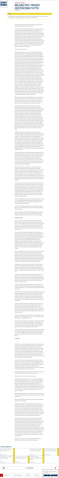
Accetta (47, 475)
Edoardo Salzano (17, 475)
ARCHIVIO (7, 475)
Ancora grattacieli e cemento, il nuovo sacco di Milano (36, 458)
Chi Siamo (36, 475)
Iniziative (28, 475)
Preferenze (54, 475)
